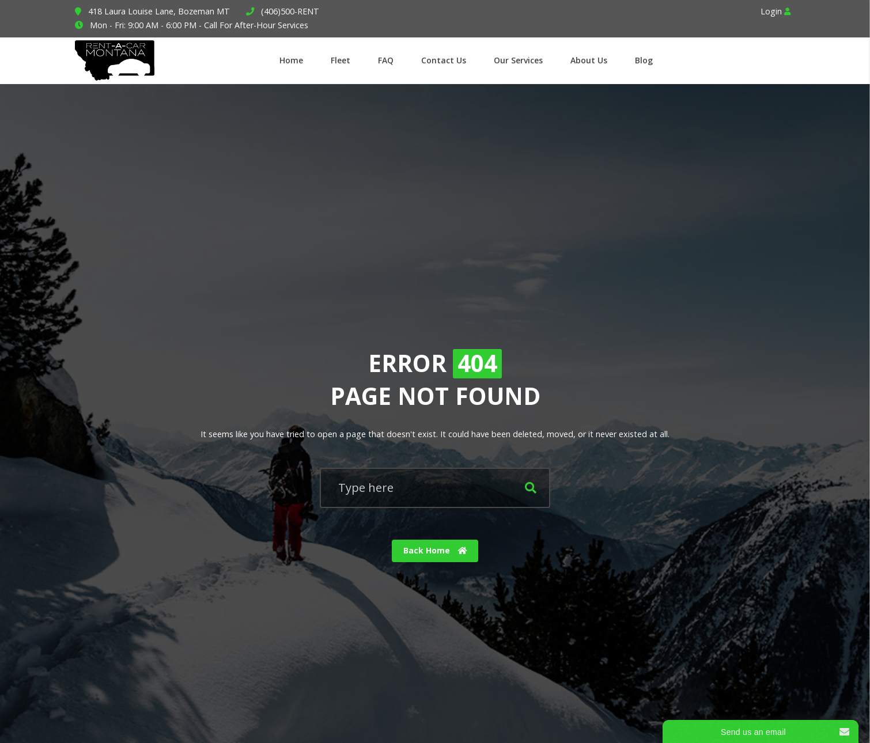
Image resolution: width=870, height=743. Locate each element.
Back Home (435, 550)
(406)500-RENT (290, 11)
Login (775, 11)
